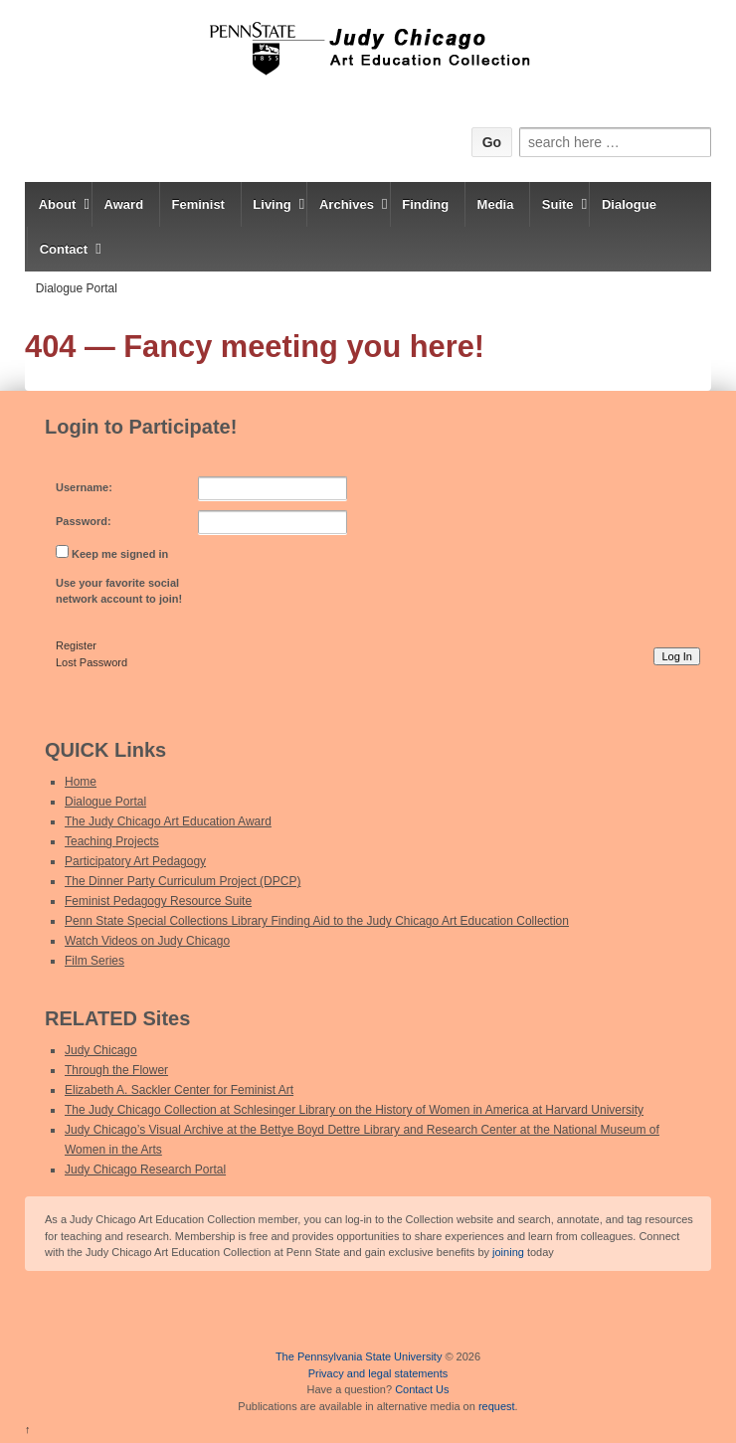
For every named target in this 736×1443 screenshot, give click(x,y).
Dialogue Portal (76, 288)
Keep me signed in (120, 554)
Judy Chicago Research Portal (145, 1169)
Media (495, 204)
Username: (84, 487)
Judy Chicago (101, 1050)
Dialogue (629, 204)
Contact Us (422, 1389)
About (58, 204)
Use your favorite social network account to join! (119, 591)
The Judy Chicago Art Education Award (168, 821)
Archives (346, 204)
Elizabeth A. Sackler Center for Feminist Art (179, 1090)
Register (76, 645)
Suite (558, 204)
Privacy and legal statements (378, 1373)
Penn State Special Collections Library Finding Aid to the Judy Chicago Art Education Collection (317, 921)
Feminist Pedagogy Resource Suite (158, 901)
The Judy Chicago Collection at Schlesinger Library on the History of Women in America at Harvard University (354, 1110)
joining (508, 1252)
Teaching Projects (112, 841)
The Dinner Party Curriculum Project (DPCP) (182, 881)
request (496, 1406)
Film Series (94, 961)
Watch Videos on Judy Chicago (147, 941)
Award (124, 204)
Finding (425, 204)
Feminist (197, 204)
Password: (83, 521)
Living (271, 204)
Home (80, 782)
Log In (676, 656)
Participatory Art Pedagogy (135, 861)
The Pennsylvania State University (359, 1356)
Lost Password (91, 662)
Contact (64, 249)
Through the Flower (116, 1070)
